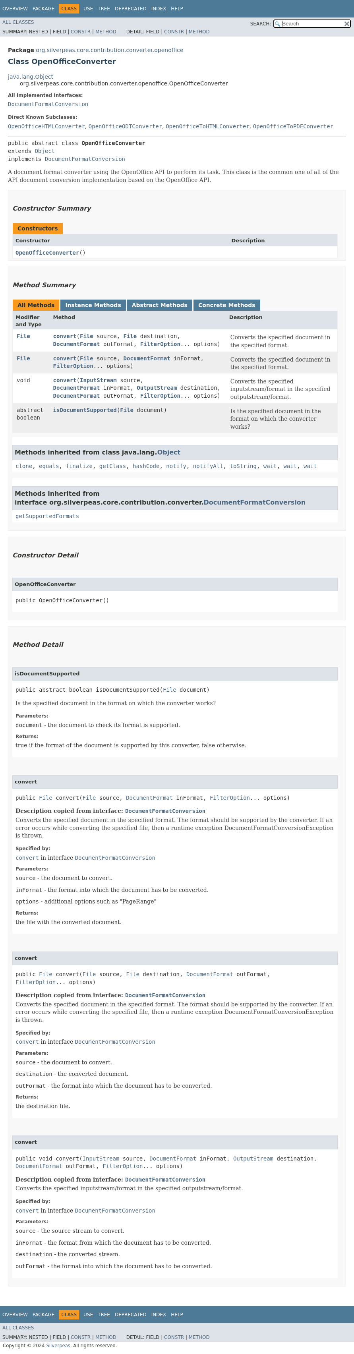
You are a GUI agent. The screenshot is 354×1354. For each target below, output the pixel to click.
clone (23, 466)
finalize (79, 466)
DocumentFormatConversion (48, 104)
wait (270, 466)
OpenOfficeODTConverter (125, 126)
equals (49, 466)
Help (177, 9)
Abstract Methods (160, 305)
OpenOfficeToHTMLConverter (208, 126)
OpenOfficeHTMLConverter (46, 126)
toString (243, 466)
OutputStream (157, 388)
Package (43, 9)
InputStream (98, 380)
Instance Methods (93, 305)
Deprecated (131, 9)
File (23, 336)
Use (88, 9)
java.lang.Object (30, 77)
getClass (112, 466)
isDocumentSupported (85, 410)
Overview (15, 9)
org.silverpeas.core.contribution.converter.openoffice (109, 50)
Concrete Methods (226, 305)
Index (158, 9)
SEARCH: (260, 24)
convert (65, 336)
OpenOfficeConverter (47, 253)
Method (105, 32)
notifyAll (208, 466)
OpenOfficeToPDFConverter (293, 126)
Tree (104, 9)
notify (176, 466)
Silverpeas (58, 1345)
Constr (81, 32)
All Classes (18, 22)
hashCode (146, 466)
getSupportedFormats (47, 516)
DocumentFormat (76, 344)
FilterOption (160, 344)
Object (45, 151)
